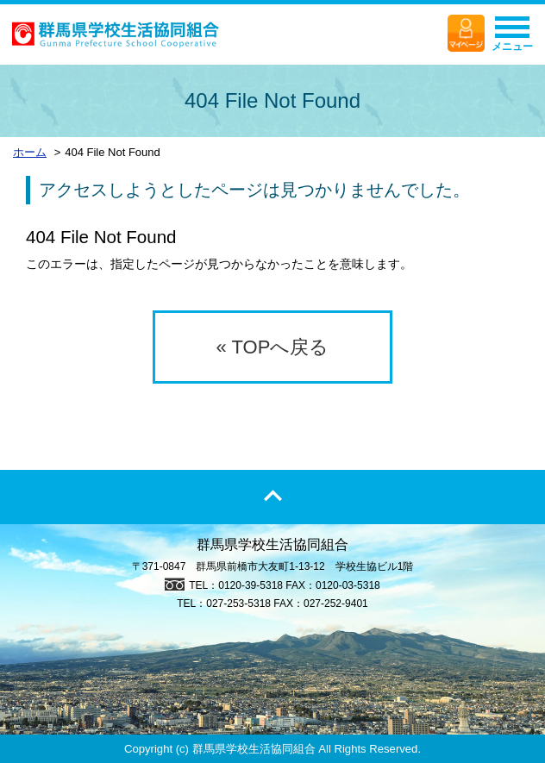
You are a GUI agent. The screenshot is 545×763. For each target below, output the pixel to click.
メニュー (512, 39)
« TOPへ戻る (272, 347)
